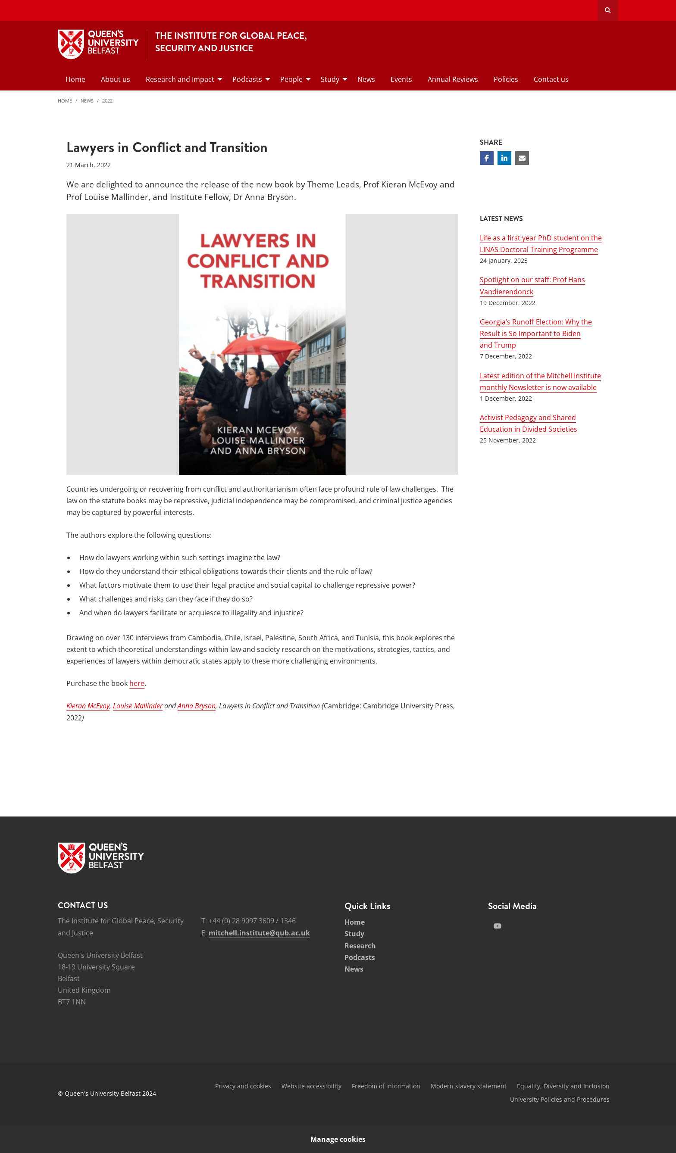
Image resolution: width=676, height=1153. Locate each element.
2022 (107, 100)
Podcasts (359, 957)
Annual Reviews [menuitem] (453, 79)
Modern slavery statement (469, 1086)
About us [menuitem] (115, 79)
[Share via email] (522, 158)
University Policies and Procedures (560, 1099)
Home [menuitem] (75, 79)
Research (360, 945)
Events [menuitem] (401, 79)
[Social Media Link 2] (497, 925)
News (87, 100)
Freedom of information (386, 1086)
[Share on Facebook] (487, 158)
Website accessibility (311, 1086)
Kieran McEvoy (88, 705)
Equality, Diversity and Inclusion (563, 1086)
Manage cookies (338, 1139)
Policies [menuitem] (506, 79)
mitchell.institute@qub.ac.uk (259, 933)
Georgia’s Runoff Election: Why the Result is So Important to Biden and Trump (536, 333)
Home (65, 100)
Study (354, 933)
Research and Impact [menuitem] (180, 79)
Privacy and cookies (243, 1086)
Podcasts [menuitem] (247, 79)
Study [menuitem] (330, 79)
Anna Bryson (197, 705)
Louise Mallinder (138, 705)
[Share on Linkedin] (504, 158)
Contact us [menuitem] (551, 79)
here (136, 683)
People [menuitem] (291, 79)
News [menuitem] (366, 79)
